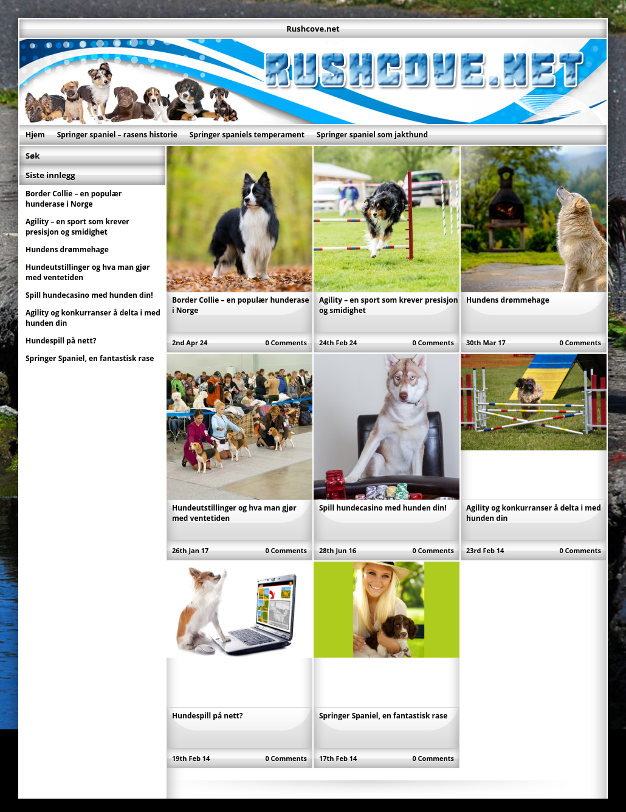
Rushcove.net (313, 28)
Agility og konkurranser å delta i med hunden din (93, 318)
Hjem (35, 134)
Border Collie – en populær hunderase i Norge (74, 198)
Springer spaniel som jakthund (372, 134)
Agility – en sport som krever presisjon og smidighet (77, 226)
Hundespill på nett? (207, 715)
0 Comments (286, 342)
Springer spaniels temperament (247, 134)
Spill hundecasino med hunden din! (383, 508)
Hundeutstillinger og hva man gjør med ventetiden (88, 272)
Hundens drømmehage (507, 300)
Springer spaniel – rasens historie (117, 134)
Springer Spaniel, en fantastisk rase (383, 715)
